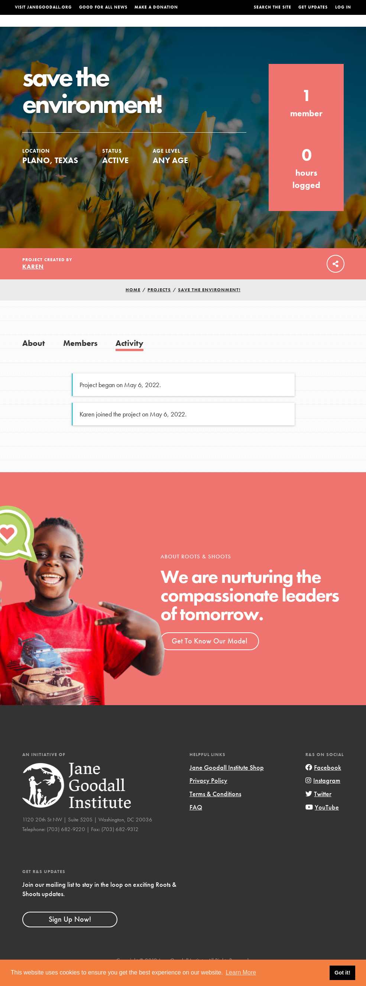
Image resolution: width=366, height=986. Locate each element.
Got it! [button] (342, 973)
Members (80, 358)
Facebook (323, 782)
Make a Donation (156, 7)
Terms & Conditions (215, 808)
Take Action (328, 28)
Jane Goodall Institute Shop (227, 782)
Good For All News (103, 7)
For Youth (144, 28)
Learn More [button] (241, 972)
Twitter (318, 808)
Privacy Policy (208, 795)
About (115, 28)
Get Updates (313, 7)
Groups (290, 28)
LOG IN (343, 7)
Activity (129, 358)
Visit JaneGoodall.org (43, 7)
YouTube (322, 821)
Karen (33, 281)
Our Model (228, 28)
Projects (261, 28)
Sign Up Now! (70, 934)
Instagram (322, 795)
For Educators (186, 28)
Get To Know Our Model (209, 656)
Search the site (272, 7)
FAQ (196, 821)
